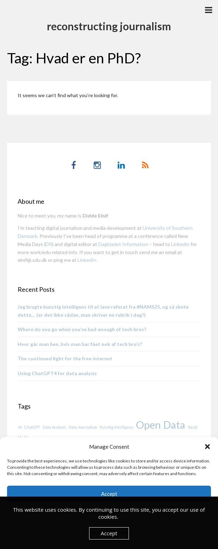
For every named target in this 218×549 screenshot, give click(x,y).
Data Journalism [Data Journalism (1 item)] (83, 427)
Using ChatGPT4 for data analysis (57, 373)
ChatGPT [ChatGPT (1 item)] (32, 427)
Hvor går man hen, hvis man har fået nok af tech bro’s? (80, 344)
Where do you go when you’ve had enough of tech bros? (82, 329)
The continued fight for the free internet (65, 358)
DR (48, 244)
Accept (109, 494)
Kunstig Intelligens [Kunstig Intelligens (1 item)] (116, 427)
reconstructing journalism (109, 26)
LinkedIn (86, 260)
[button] (207, 446)
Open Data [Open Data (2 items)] (160, 424)
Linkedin (180, 244)
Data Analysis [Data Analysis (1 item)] (54, 427)
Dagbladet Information (123, 244)
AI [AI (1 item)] (20, 427)
